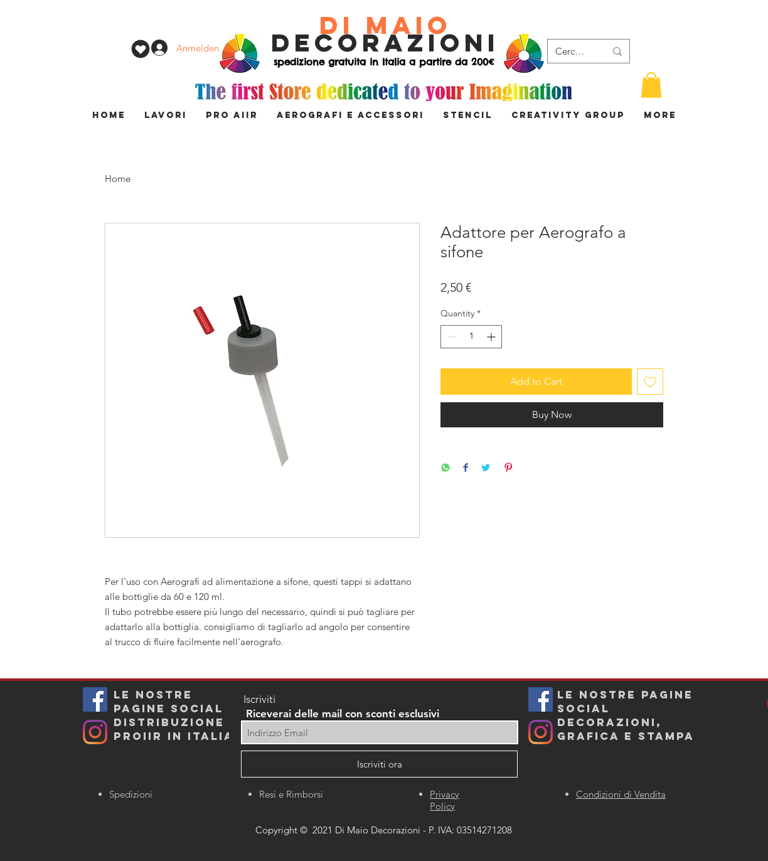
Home (118, 178)
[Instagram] (95, 732)
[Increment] (492, 337)
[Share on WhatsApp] (445, 468)
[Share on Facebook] (465, 468)
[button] (651, 85)
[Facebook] (540, 699)
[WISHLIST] (140, 49)
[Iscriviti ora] (379, 764)
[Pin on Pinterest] (508, 468)
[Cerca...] (571, 51)
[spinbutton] (471, 337)
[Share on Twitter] (486, 468)
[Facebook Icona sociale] (95, 699)
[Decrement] (450, 337)
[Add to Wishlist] (650, 381)
